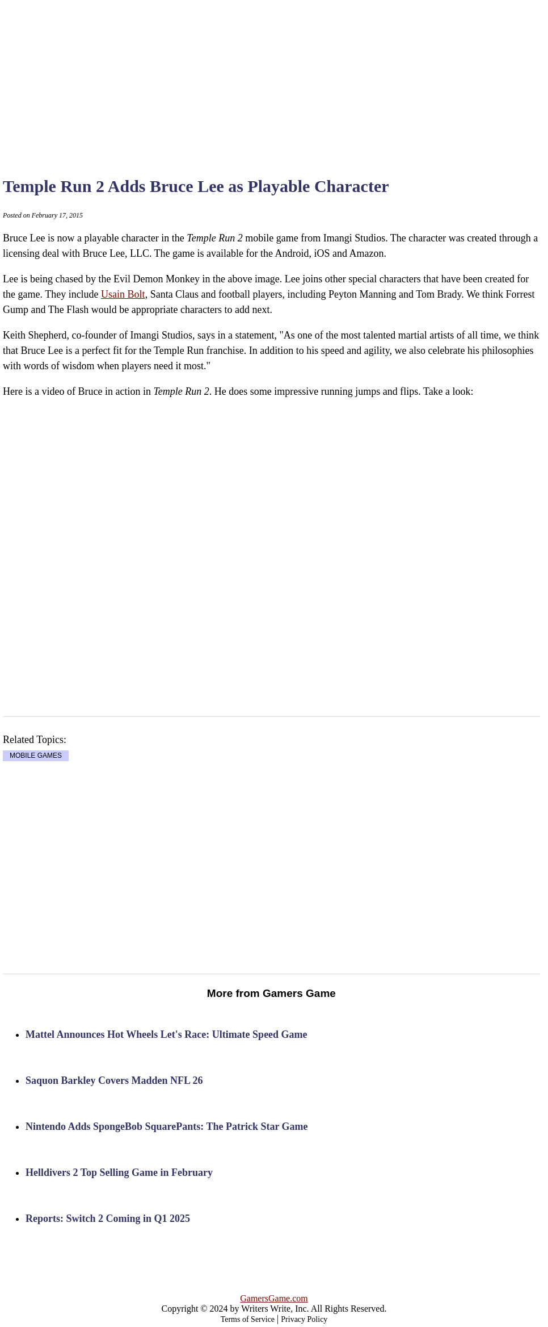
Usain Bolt (123, 294)
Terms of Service (248, 1319)
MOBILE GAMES (36, 756)
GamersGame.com (274, 1298)
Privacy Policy (304, 1319)
